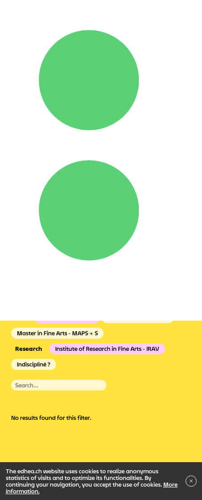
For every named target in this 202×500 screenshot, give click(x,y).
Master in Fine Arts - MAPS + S (57, 333)
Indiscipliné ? (33, 364)
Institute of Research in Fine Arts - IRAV (107, 348)
